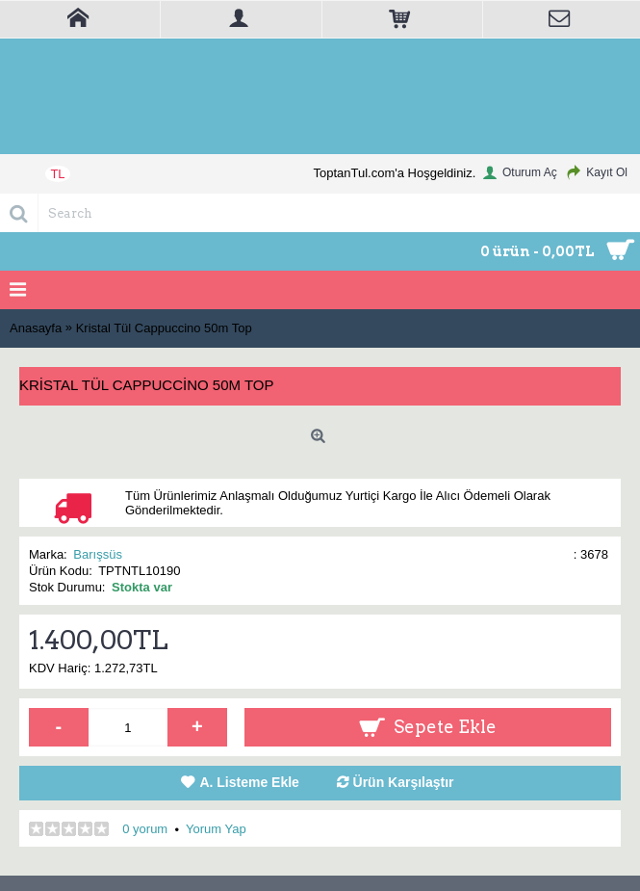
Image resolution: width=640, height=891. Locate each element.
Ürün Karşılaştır (403, 782)
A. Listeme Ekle (249, 782)
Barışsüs (97, 554)
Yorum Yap (216, 829)
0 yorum (144, 829)
